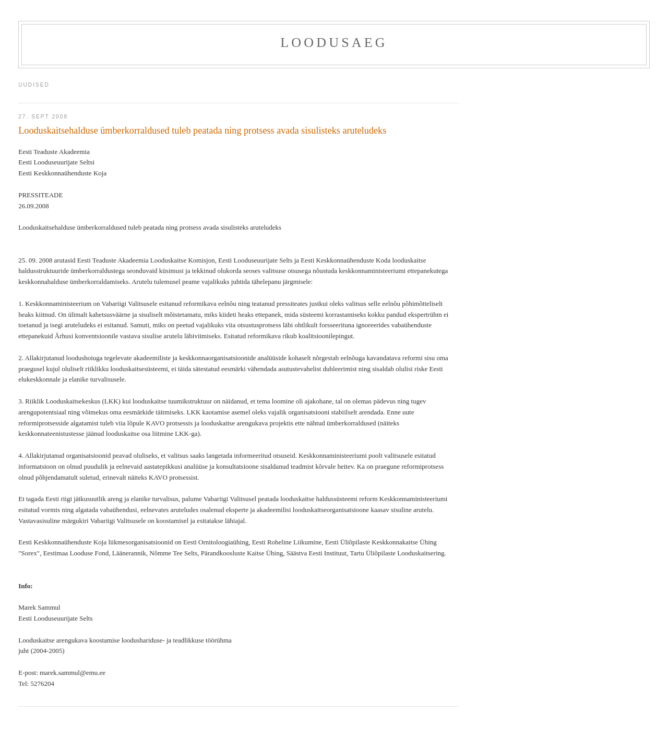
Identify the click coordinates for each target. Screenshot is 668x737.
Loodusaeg (334, 42)
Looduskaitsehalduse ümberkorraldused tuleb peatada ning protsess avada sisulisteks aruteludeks (202, 130)
